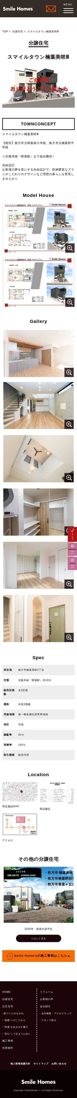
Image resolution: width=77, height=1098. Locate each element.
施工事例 (7, 1040)
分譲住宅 (17, 31)
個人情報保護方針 (20, 1063)
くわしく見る (38, 938)
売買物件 (7, 1048)
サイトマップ (40, 1063)
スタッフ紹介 (48, 1020)
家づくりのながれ (14, 1013)
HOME (6, 992)
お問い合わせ (59, 1063)
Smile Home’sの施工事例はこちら (40, 956)
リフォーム (47, 992)
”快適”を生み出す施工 (16, 1027)
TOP (5, 31)
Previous (5, 898)
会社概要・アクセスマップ (56, 1013)
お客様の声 (47, 999)
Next (71, 898)
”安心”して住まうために (17, 1034)
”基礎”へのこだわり (15, 1020)
